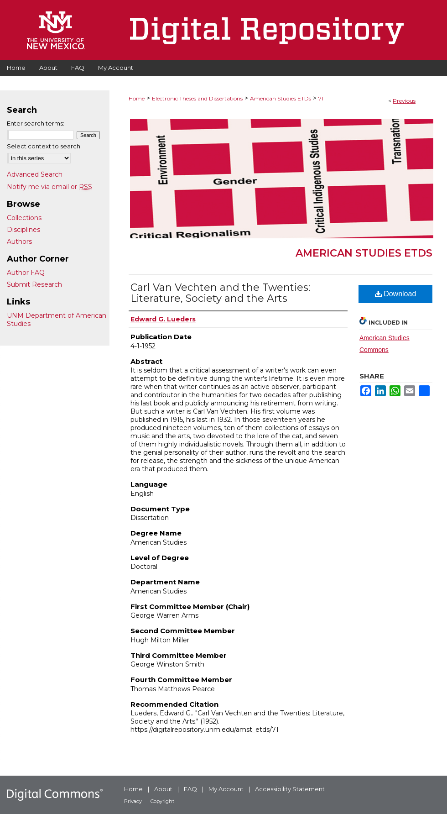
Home (137, 98)
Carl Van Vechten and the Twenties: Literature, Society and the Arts (220, 293)
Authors (19, 241)
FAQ (190, 789)
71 (320, 98)
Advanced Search (34, 174)
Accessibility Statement (290, 789)
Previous (404, 100)
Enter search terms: (35, 123)
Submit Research (34, 284)
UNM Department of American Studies (56, 319)
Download (395, 294)
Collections (24, 218)
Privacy (133, 801)
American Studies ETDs (280, 98)
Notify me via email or (49, 187)
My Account (226, 789)
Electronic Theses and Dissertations (197, 98)
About (163, 789)
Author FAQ (26, 272)
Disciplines (23, 230)
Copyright (162, 801)
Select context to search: (44, 146)
